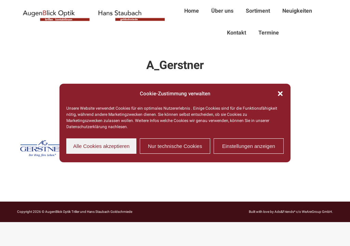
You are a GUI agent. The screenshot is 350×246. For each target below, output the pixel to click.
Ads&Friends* (284, 212)
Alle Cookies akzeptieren (101, 146)
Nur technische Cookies (175, 146)
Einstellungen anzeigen (248, 146)
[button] (280, 93)
